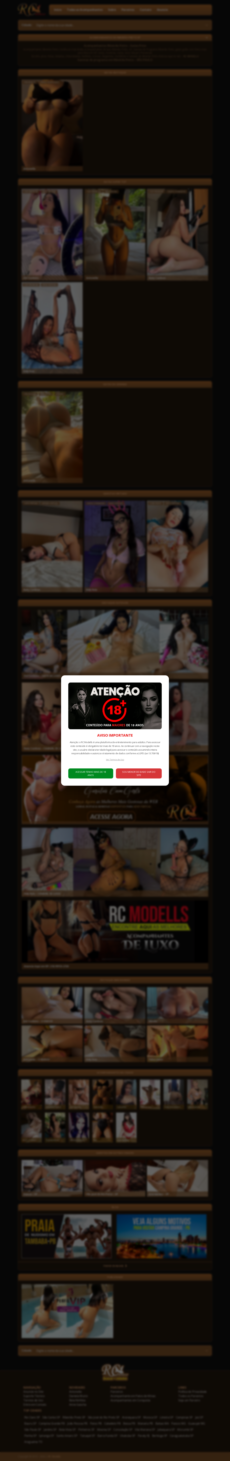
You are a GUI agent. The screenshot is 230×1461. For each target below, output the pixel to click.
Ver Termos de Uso (115, 759)
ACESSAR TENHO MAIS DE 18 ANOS (90, 773)
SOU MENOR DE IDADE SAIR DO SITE (138, 773)
